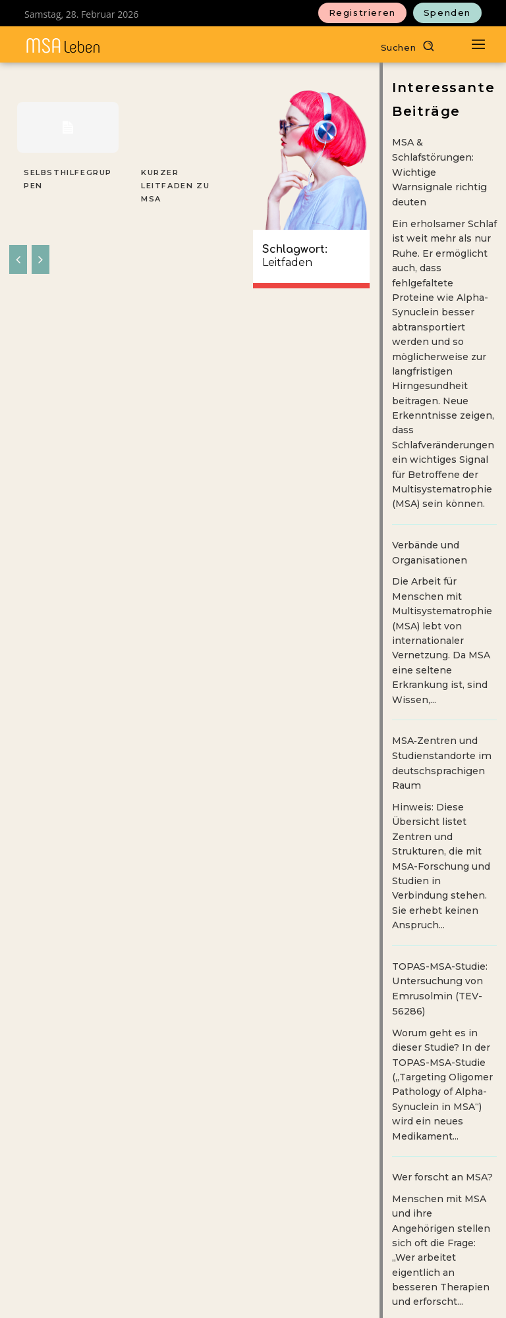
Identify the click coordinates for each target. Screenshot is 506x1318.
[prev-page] (18, 243)
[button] (411, 46)
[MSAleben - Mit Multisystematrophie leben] (63, 45)
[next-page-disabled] (40, 243)
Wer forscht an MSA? (442, 1173)
